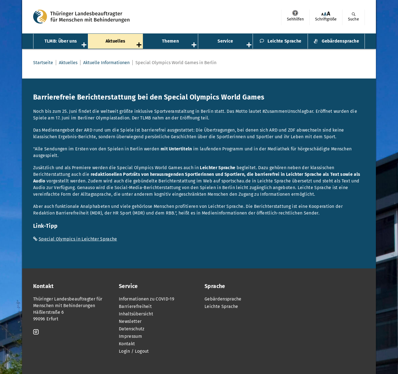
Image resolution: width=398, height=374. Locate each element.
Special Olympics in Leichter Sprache (78, 239)
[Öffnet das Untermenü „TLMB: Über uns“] (85, 45)
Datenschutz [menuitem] (132, 328)
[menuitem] (295, 17)
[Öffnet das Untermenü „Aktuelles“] (140, 45)
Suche (353, 19)
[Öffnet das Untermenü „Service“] (250, 45)
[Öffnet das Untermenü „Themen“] (195, 45)
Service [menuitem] (225, 41)
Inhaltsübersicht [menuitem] (136, 314)
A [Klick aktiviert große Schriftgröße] (328, 14)
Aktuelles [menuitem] (115, 41)
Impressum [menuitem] (130, 336)
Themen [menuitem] (170, 41)
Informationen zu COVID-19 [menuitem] (146, 299)
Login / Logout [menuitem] (134, 351)
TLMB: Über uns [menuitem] (60, 41)
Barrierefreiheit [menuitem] (135, 306)
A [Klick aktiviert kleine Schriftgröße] (322, 14)
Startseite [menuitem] (43, 62)
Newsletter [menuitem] (130, 321)
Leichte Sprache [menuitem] (284, 41)
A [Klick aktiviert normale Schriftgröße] (325, 14)
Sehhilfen (295, 13)
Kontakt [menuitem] (127, 343)
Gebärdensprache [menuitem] (340, 41)
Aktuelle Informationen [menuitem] (106, 62)
